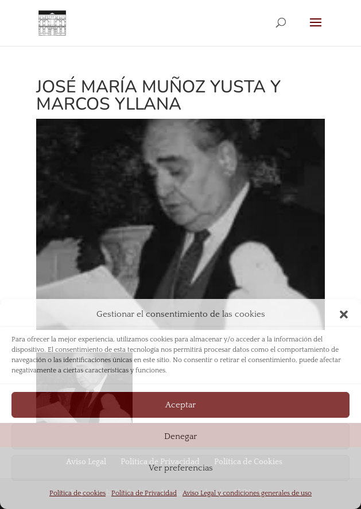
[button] (344, 314)
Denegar (180, 436)
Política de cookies (77, 493)
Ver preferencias (181, 468)
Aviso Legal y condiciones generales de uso (247, 493)
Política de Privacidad (144, 493)
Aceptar (180, 405)
